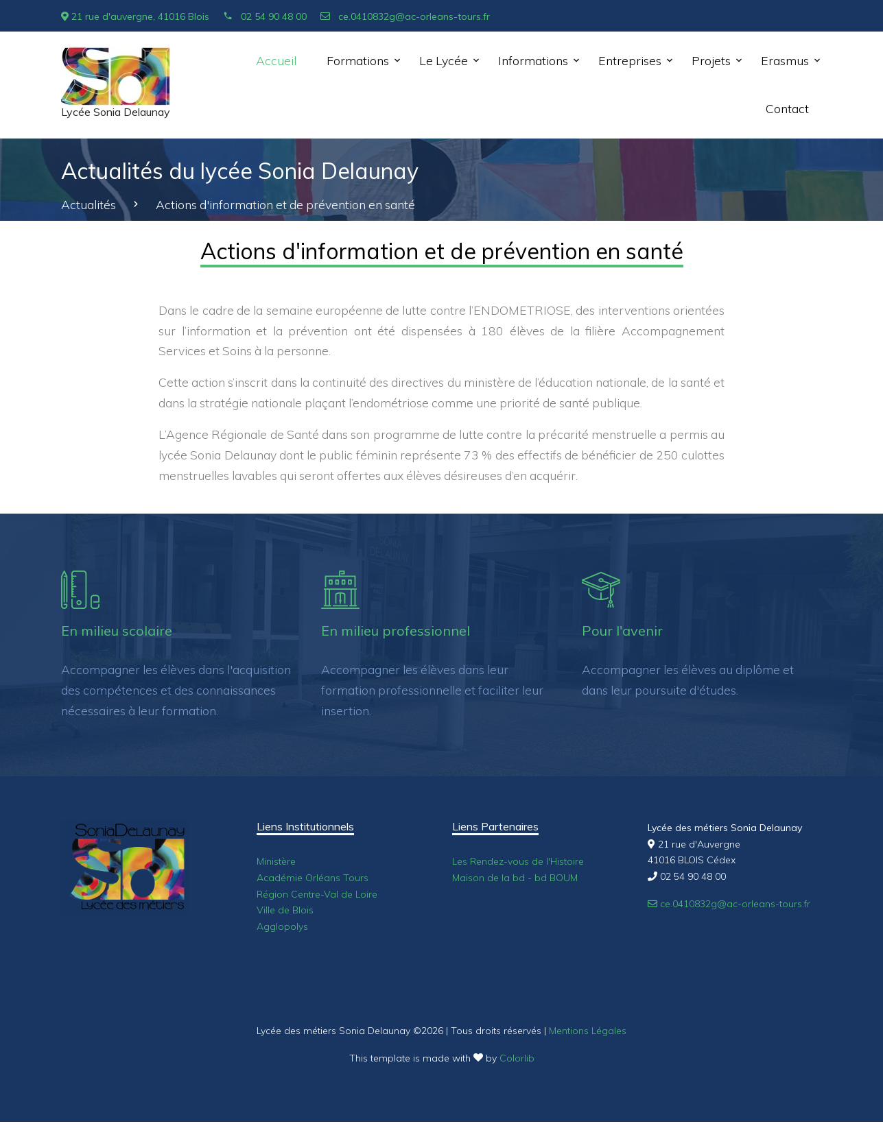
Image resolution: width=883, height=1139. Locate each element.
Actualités (88, 204)
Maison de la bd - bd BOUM (515, 878)
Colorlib (516, 1058)
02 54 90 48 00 (265, 16)
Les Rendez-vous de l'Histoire (518, 861)
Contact (787, 108)
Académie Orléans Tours (312, 878)
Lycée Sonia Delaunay (115, 112)
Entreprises (629, 60)
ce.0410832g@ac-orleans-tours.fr (405, 16)
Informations (533, 60)
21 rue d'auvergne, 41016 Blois (135, 16)
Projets (711, 60)
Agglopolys (282, 926)
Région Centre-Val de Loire (317, 894)
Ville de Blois (285, 910)
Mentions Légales (587, 1030)
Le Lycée (443, 60)
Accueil (276, 60)
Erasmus (785, 60)
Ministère (276, 861)
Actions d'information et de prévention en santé (285, 204)
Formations (358, 60)
